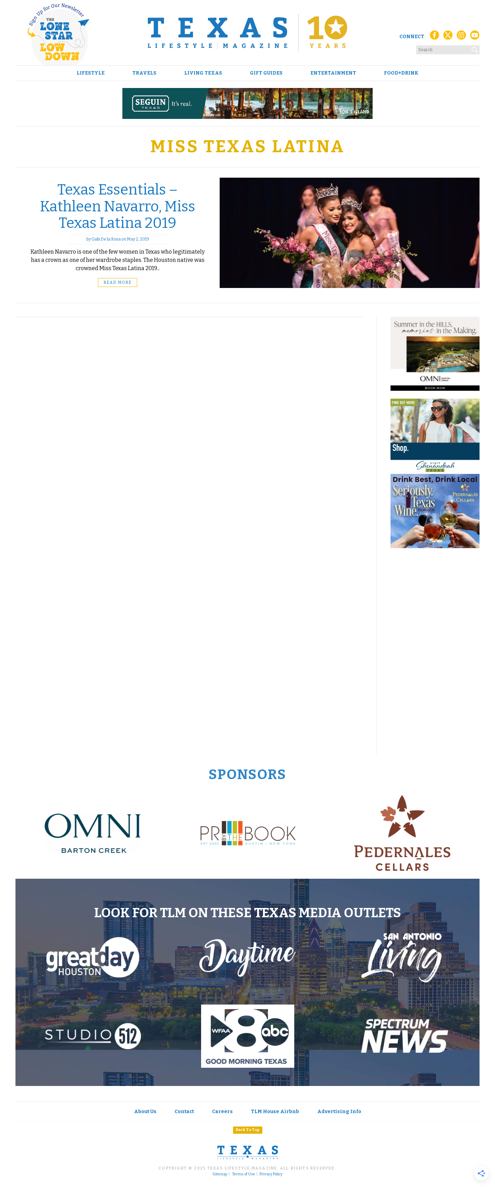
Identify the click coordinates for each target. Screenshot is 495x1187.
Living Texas (203, 73)
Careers (222, 1111)
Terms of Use (243, 1174)
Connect (411, 37)
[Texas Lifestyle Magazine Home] (247, 33)
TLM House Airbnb (275, 1111)
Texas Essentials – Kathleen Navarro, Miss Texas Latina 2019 (117, 206)
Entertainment (333, 73)
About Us (145, 1111)
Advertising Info (339, 1111)
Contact (184, 1111)
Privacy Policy (271, 1174)
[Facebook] (434, 37)
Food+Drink (401, 73)
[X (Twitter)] (448, 37)
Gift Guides (266, 73)
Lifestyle (90, 73)
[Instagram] (461, 37)
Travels (144, 73)
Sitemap (219, 1174)
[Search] (475, 48)
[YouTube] (475, 37)
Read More (117, 282)
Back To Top (248, 1130)
